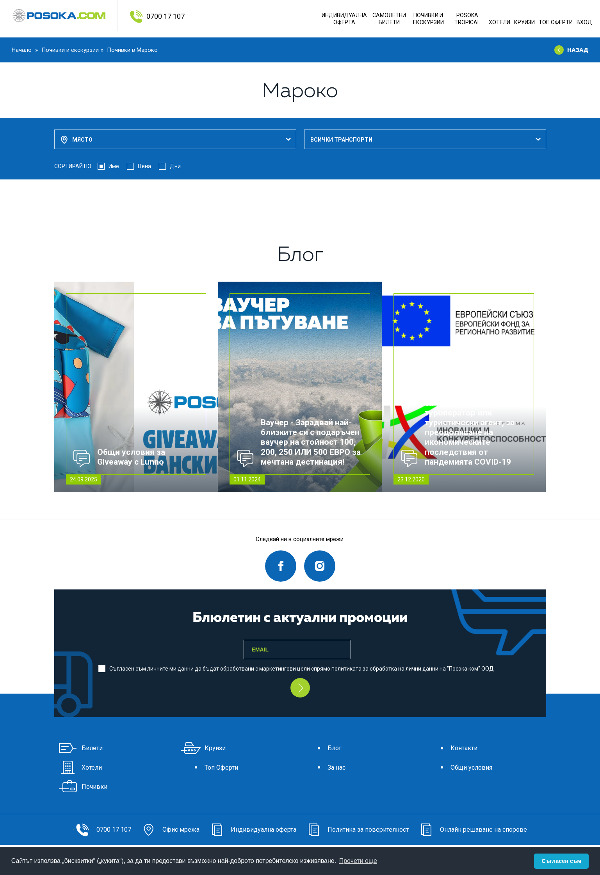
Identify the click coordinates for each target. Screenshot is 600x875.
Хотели (499, 22)
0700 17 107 (165, 16)
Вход (584, 22)
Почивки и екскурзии (70, 49)
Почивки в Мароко (132, 49)
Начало (22, 49)
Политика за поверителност (356, 829)
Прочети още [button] (358, 860)
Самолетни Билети (389, 18)
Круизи (524, 22)
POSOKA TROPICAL (467, 18)
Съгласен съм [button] (561, 861)
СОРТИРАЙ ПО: (73, 166)
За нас (324, 767)
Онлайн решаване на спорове (472, 829)
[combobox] (175, 139)
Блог (323, 748)
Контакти (452, 748)
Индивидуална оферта (344, 18)
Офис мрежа (169, 829)
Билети (80, 748)
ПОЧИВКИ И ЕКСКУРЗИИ (428, 18)
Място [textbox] (82, 140)
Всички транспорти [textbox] (341, 140)
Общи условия (459, 767)
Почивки (82, 786)
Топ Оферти (556, 22)
